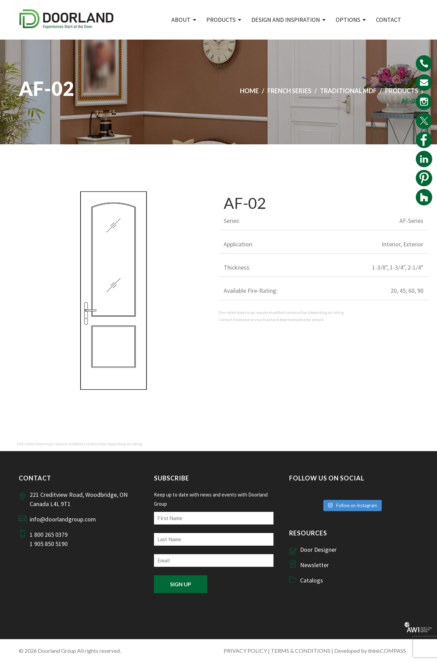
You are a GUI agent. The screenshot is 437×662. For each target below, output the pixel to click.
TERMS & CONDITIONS (300, 650)
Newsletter (314, 565)
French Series (289, 91)
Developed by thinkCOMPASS (370, 650)
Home (249, 91)
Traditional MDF (348, 91)
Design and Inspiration (285, 20)
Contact (388, 20)
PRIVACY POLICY (245, 650)
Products (221, 20)
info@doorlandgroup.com (63, 519)
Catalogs (311, 580)
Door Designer (318, 549)
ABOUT (181, 20)
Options (348, 20)
